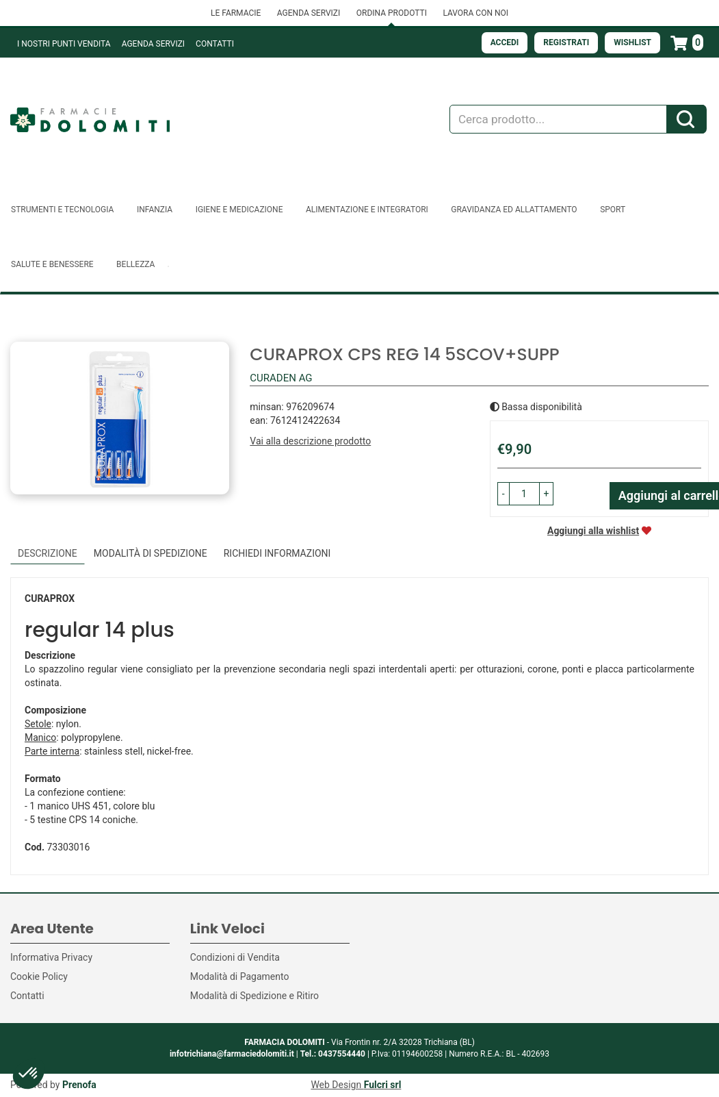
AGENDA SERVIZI (308, 13)
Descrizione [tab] (47, 553)
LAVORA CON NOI (475, 13)
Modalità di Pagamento (239, 976)
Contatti (215, 44)
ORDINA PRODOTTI (391, 13)
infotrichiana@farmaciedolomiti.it (232, 1054)
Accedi (505, 42)
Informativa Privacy (51, 957)
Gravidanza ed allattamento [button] (514, 209)
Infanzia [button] (154, 209)
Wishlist (632, 42)
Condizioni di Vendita (235, 957)
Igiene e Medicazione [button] (239, 209)
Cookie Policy (39, 976)
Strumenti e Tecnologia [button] (62, 209)
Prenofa (79, 1084)
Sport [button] (612, 209)
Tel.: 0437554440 (332, 1054)
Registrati (566, 42)
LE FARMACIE (236, 13)
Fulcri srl (383, 1084)
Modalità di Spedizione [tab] (150, 553)
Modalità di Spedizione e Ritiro (254, 995)
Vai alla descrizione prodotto (310, 441)
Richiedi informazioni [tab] (277, 553)
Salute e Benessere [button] (52, 264)
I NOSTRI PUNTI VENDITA (64, 44)
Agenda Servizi (153, 44)
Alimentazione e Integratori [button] (367, 209)
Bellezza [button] (135, 264)
